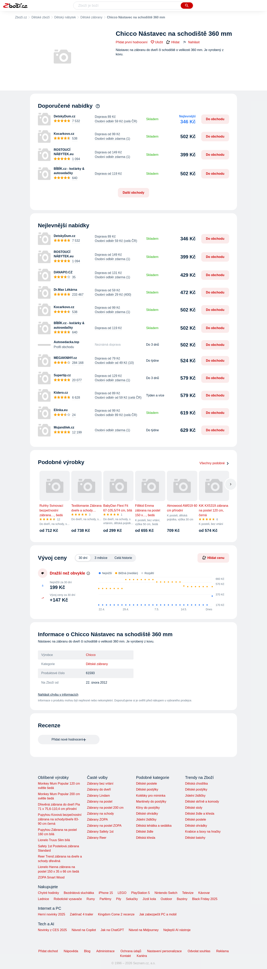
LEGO (122, 892)
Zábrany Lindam (98, 795)
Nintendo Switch (166, 892)
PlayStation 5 (140, 892)
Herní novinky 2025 (51, 914)
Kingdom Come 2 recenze (116, 914)
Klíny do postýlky (148, 807)
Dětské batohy (195, 837)
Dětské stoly (193, 807)
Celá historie (123, 558)
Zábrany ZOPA (97, 819)
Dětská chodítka (196, 783)
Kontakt (125, 956)
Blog (87, 951)
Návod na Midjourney (144, 930)
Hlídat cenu (213, 558)
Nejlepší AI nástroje (177, 930)
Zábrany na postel (99, 801)
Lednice (43, 899)
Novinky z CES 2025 (52, 930)
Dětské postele (146, 783)
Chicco (91, 655)
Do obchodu (215, 119)
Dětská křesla (145, 837)
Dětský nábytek (65, 17)
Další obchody (133, 192)
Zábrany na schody (100, 813)
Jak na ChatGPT (112, 930)
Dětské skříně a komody (202, 801)
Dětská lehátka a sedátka (154, 825)
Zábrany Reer (96, 837)
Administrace (105, 951)
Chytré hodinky (48, 892)
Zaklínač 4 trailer (81, 914)
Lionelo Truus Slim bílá (54, 840)
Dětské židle (144, 831)
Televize (188, 892)
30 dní (83, 558)
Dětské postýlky (147, 789)
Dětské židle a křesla (199, 813)
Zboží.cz (21, 17)
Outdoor (166, 899)
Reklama (222, 951)
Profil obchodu (64, 347)
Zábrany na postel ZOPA (104, 825)
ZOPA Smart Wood (51, 877)
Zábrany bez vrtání (100, 783)
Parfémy (105, 899)
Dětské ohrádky (147, 813)
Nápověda (71, 951)
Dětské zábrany (91, 17)
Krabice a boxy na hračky (203, 831)
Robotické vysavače (68, 899)
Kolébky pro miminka (150, 795)
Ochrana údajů (130, 951)
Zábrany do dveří (99, 789)
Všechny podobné (214, 463)
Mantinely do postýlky (151, 801)
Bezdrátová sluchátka (79, 892)
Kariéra (142, 956)
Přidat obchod (48, 951)
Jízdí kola (149, 899)
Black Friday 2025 (204, 899)
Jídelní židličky (146, 819)
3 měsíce (101, 558)
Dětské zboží (40, 17)
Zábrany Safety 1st (100, 831)
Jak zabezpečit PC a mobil (158, 914)
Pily (118, 899)
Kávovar (204, 892)
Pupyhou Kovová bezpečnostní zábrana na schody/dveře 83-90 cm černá (60, 819)
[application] (159, 592)
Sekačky (132, 899)
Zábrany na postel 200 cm (105, 807)
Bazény (182, 899)
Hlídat (173, 42)
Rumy (90, 899)
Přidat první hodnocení (132, 42)
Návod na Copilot (84, 930)
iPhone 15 (106, 892)
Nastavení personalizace (164, 951)
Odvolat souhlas (199, 951)
